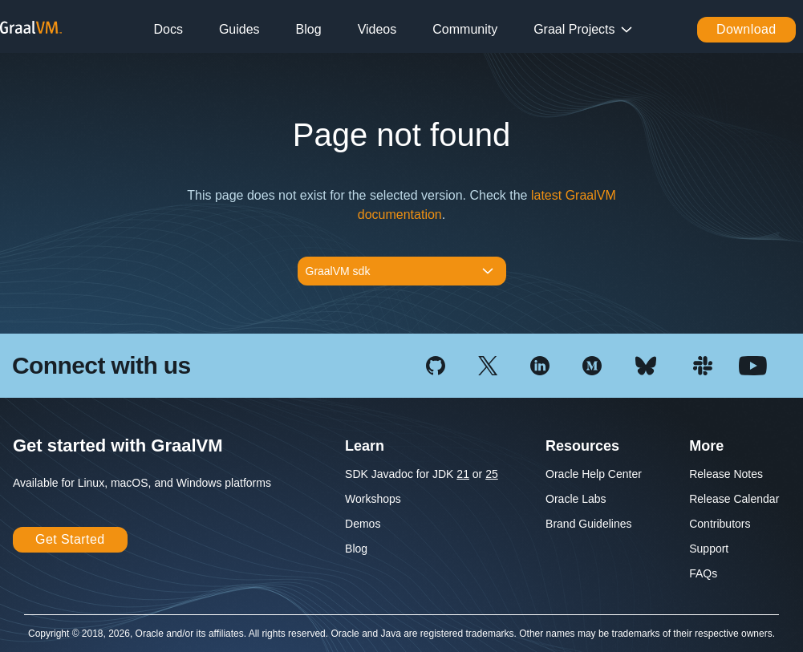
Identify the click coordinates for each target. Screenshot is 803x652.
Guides (239, 29)
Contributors (719, 523)
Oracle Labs (575, 498)
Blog (309, 29)
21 (462, 474)
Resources (582, 446)
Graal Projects (573, 29)
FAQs (703, 573)
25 (491, 474)
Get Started (70, 539)
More (706, 446)
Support (708, 548)
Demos (362, 523)
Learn (364, 446)
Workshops (373, 498)
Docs (167, 29)
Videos (377, 29)
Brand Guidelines (588, 523)
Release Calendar (734, 498)
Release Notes (726, 474)
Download (746, 29)
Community (464, 29)
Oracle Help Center (593, 474)
